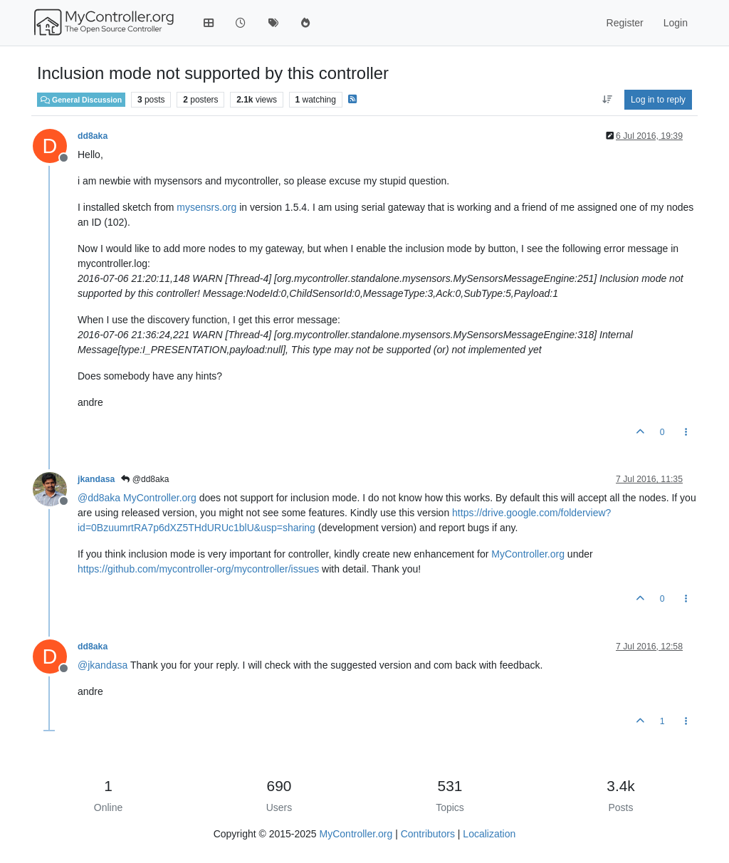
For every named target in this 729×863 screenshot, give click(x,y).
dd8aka (92, 136)
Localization (489, 834)
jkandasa (96, 479)
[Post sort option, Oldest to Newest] (607, 100)
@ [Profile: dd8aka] (99, 497)
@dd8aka (145, 479)
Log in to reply (658, 100)
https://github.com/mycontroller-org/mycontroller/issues (198, 569)
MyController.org (159, 497)
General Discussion (81, 99)
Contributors (428, 834)
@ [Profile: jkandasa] (102, 665)
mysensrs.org (206, 207)
